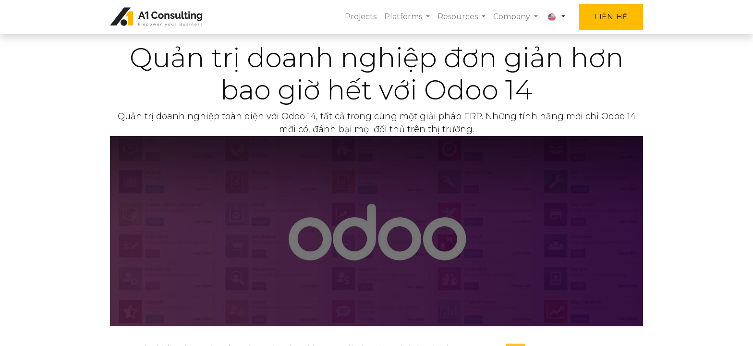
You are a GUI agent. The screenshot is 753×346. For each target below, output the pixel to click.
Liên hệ (611, 16)
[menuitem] (360, 16)
